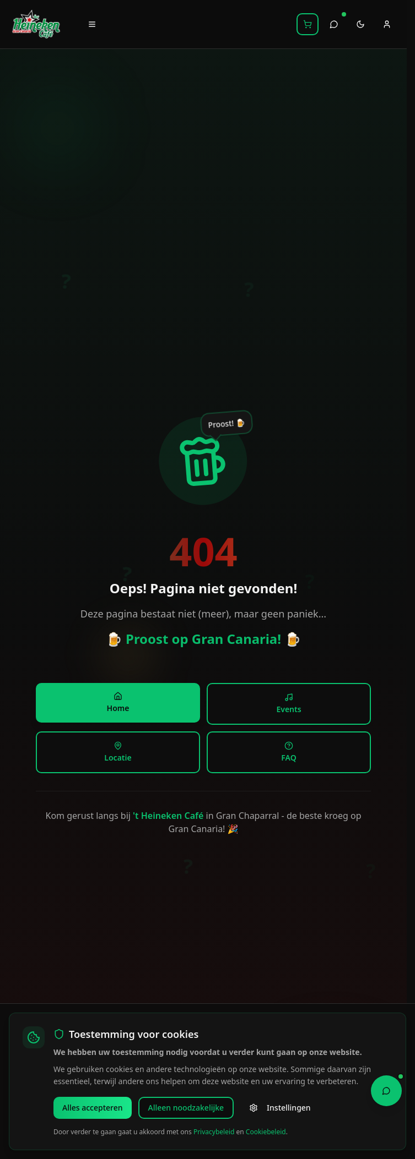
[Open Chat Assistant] (386, 1089)
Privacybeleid (214, 1131)
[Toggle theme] (360, 24)
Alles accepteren (92, 1107)
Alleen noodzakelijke (186, 1107)
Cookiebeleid (266, 1131)
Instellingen (280, 1107)
